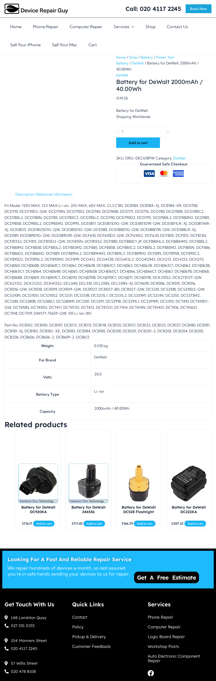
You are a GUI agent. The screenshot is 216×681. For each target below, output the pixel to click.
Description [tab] (25, 194)
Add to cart (138, 143)
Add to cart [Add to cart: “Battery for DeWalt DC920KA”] (43, 527)
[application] (131, 27)
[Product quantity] (144, 132)
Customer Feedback (91, 645)
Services (124, 27)
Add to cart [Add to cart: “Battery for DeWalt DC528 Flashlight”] (144, 527)
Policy (77, 624)
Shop (150, 26)
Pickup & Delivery (89, 634)
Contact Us (177, 26)
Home (16, 26)
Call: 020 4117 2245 (153, 8)
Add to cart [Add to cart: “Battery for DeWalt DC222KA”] (195, 527)
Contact (79, 614)
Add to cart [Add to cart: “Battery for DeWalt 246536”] (94, 527)
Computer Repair (86, 26)
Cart (92, 44)
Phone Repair (45, 26)
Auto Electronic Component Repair (174, 658)
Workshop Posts (163, 645)
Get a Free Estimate (166, 574)
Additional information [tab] (55, 194)
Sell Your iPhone (25, 44)
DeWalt (138, 63)
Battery (147, 57)
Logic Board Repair (166, 634)
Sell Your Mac (64, 44)
